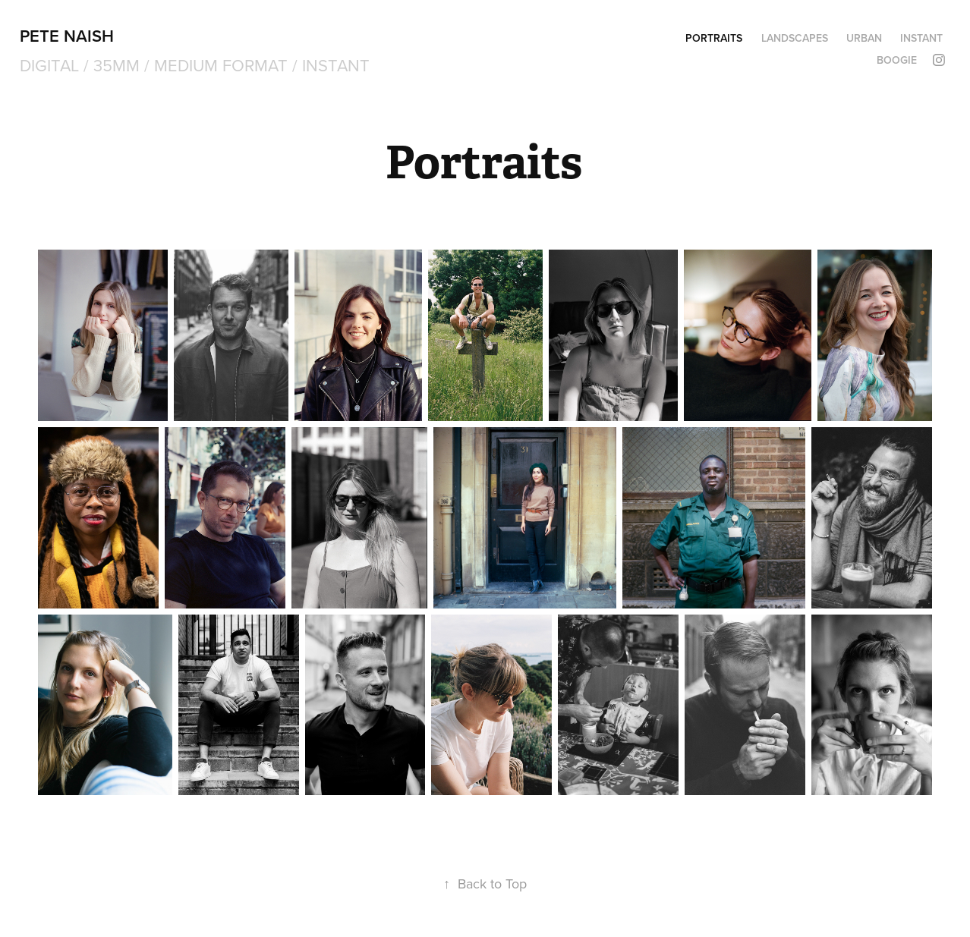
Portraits (713, 38)
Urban (864, 38)
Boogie (897, 60)
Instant (921, 38)
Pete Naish (67, 36)
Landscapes (794, 38)
